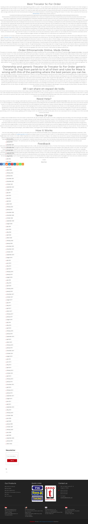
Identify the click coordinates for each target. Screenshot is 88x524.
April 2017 (9, 308)
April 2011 (9, 404)
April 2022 (9, 167)
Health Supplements (10, 490)
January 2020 (10, 243)
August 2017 (9, 299)
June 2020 (9, 229)
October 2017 (10, 297)
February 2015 (10, 345)
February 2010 (10, 412)
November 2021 (10, 181)
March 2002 (9, 443)
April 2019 (9, 268)
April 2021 (9, 201)
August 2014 (9, 356)
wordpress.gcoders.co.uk (22, 134)
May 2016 (9, 325)
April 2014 (9, 367)
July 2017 (9, 302)
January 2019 (10, 274)
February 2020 (10, 240)
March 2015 (9, 342)
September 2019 (10, 254)
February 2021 (10, 206)
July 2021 (9, 192)
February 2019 (10, 271)
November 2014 (10, 350)
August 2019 (9, 257)
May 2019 (9, 266)
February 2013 (10, 378)
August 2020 (9, 223)
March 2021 (9, 204)
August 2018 (9, 277)
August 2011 (9, 398)
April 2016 (9, 328)
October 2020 (10, 218)
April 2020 (9, 235)
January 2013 (10, 381)
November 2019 (10, 249)
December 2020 (10, 212)
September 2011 (10, 395)
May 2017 (9, 305)
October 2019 (10, 252)
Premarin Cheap (7, 37)
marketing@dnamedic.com (66, 497)
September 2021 (10, 187)
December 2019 (10, 246)
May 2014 (9, 364)
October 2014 (10, 353)
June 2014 (9, 362)
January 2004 (10, 441)
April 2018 (9, 285)
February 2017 (10, 314)
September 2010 (10, 407)
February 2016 (10, 330)
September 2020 (10, 220)
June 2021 (9, 195)
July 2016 (9, 322)
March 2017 (9, 311)
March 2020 (9, 237)
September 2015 (10, 336)
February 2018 (10, 288)
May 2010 (9, 409)
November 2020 (10, 215)
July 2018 (9, 280)
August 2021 (9, 189)
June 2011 (9, 401)
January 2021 (10, 209)
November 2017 (10, 294)
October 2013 (10, 373)
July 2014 (9, 359)
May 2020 (9, 232)
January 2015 (10, 347)
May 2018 (9, 283)
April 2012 (9, 387)
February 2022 (10, 173)
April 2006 (9, 435)
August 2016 (9, 319)
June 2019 (9, 263)
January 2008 (10, 424)
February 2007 (10, 429)
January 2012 (10, 393)
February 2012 (10, 390)
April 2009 (9, 421)
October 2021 (10, 184)
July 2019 (9, 260)
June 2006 (9, 432)
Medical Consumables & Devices (12, 492)
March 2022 (9, 170)
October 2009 (10, 415)
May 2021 (9, 198)
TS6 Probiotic (8, 496)
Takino (7, 494)
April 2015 (9, 339)
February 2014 (10, 370)
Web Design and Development (46, 521)
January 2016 (10, 333)
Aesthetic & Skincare (10, 486)
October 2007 (10, 426)
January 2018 (10, 291)
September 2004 (10, 438)
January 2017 (10, 316)
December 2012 (10, 384)
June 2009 (9, 418)
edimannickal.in (36, 13)
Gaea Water (8, 488)
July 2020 (9, 226)
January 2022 (10, 175)
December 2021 (10, 178)
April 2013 (9, 376)
